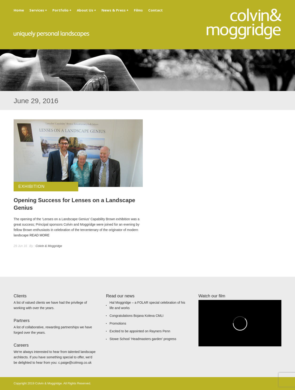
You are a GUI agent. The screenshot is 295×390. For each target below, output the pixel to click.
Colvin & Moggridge (48, 246)
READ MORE (40, 235)
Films (138, 10)
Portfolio (61, 10)
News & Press (114, 10)
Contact (155, 10)
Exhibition (31, 186)
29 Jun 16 (20, 246)
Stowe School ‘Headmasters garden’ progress (142, 339)
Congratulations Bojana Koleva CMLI (136, 316)
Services (38, 10)
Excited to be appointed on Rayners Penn (139, 331)
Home (19, 10)
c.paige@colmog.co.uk (75, 362)
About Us (86, 10)
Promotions (117, 323)
